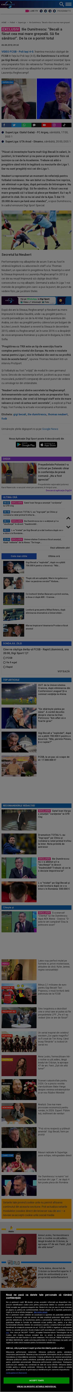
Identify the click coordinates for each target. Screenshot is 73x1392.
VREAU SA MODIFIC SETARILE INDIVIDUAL (36, 1386)
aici (7, 1332)
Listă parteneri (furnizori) (16, 1373)
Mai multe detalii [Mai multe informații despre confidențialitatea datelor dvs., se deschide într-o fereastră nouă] (40, 1312)
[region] (36, 1341)
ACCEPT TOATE (36, 1380)
